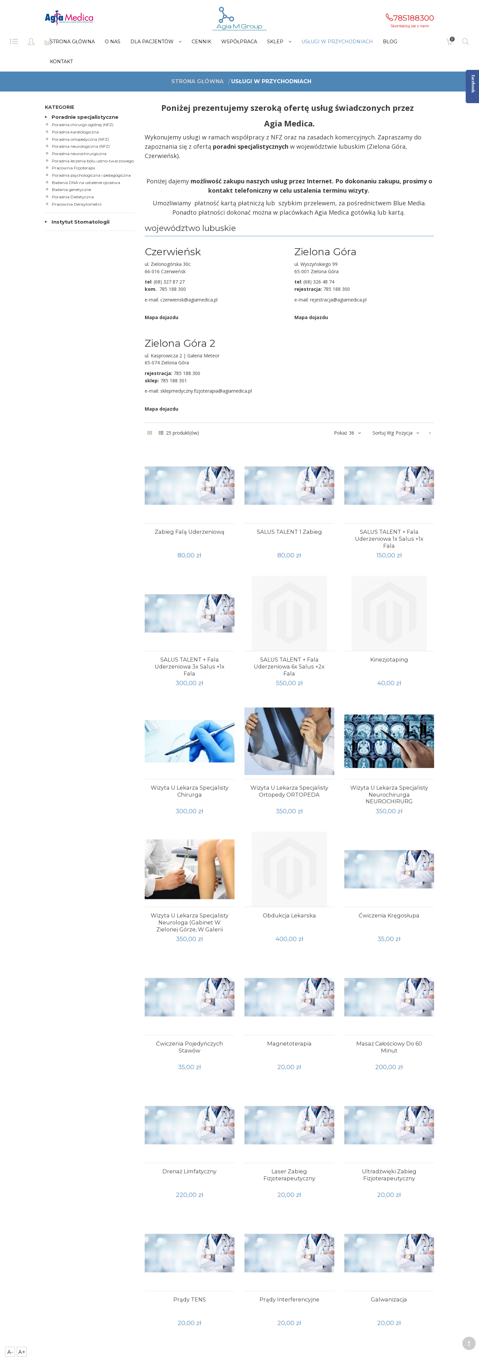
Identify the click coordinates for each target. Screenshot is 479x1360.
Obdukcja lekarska (289, 915)
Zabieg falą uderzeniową (190, 531)
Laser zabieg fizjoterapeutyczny (289, 1175)
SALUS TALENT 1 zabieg (289, 531)
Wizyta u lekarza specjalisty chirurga (190, 791)
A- (10, 1352)
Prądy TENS (189, 1299)
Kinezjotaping (389, 659)
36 (351, 433)
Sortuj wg (383, 433)
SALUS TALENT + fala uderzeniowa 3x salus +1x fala (190, 666)
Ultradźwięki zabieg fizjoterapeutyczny (389, 1175)
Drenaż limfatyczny (189, 1171)
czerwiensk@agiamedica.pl (189, 299)
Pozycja (404, 433)
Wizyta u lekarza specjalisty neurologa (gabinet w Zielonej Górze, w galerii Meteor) (190, 925)
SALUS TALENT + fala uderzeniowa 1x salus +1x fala (389, 538)
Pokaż (340, 433)
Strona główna (197, 81)
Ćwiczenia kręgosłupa (389, 915)
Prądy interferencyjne (289, 1299)
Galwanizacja (389, 1299)
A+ (21, 1352)
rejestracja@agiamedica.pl (338, 299)
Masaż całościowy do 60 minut (389, 1047)
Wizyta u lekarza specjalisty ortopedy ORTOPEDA (289, 791)
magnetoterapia (289, 1043)
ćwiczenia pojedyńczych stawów (189, 1047)
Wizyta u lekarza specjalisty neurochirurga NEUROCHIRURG (389, 794)
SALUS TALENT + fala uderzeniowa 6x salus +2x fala (289, 666)
